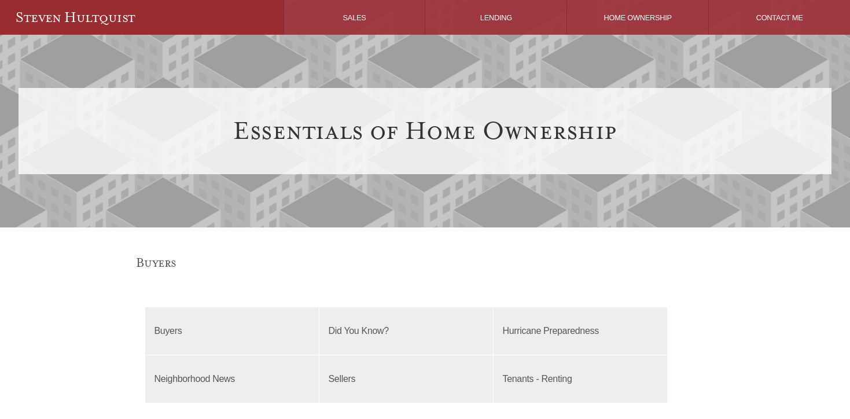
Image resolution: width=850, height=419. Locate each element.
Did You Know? (359, 331)
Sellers (342, 379)
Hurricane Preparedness (551, 331)
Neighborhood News (195, 379)
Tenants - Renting (537, 379)
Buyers (168, 331)
